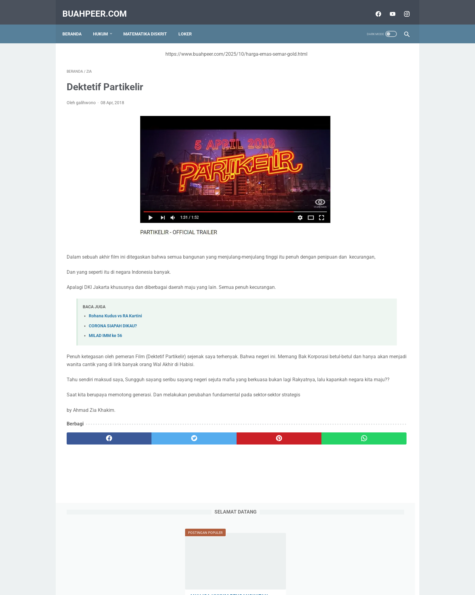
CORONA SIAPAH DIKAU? (113, 327)
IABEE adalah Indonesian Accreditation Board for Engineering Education (361, 223)
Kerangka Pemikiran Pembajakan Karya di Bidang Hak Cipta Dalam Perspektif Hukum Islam (359, 487)
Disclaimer (304, 572)
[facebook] (373, 7)
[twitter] (152, 463)
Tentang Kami (196, 572)
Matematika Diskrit (149, 23)
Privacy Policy (228, 572)
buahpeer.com (99, 7)
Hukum (104, 23)
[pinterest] (209, 463)
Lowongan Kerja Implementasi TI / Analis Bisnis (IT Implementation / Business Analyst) (359, 442)
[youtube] (387, 7)
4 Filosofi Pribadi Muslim (349, 367)
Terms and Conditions (267, 572)
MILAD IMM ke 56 (105, 337)
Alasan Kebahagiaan (344, 299)
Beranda (76, 23)
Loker (189, 23)
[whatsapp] (267, 463)
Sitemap (169, 572)
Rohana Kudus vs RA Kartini (115, 317)
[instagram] (401, 7)
